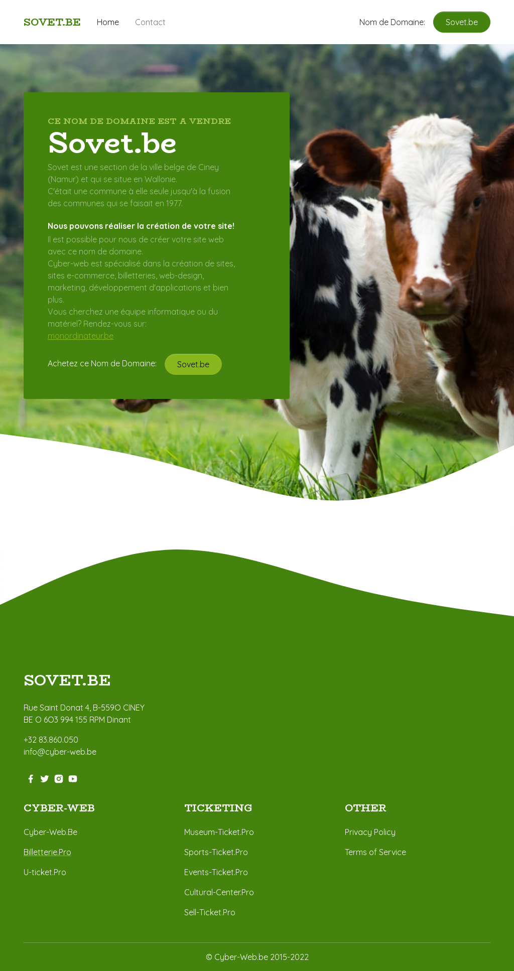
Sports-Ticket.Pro (216, 852)
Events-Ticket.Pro (216, 872)
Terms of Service (375, 852)
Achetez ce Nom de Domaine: (106, 363)
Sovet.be (462, 22)
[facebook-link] (31, 778)
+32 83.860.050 (51, 740)
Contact (150, 22)
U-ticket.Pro (45, 872)
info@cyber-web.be (60, 752)
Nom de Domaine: (396, 22)
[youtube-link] (73, 778)
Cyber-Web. (46, 832)
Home (108, 22)
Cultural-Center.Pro (219, 892)
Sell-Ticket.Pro (209, 912)
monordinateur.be (80, 336)
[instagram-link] (59, 778)
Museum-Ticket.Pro (219, 832)
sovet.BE (67, 680)
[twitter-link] (45, 778)
